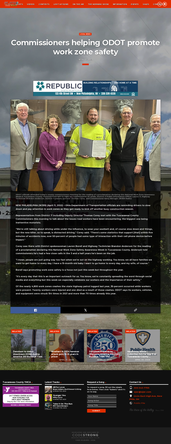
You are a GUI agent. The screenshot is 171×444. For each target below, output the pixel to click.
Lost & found (61, 4)
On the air (78, 4)
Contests (44, 4)
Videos (30, 4)
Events (135, 4)
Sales (146, 4)
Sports (19, 4)
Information (120, 4)
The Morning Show (98, 4)
